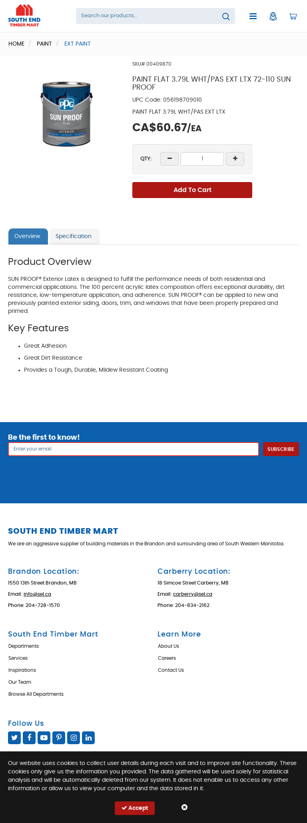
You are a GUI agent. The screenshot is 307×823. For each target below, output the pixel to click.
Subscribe (280, 449)
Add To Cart (192, 190)
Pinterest (58, 737)
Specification (74, 236)
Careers (167, 658)
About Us (168, 646)
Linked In (88, 737)
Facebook (29, 737)
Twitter (14, 737)
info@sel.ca (37, 594)
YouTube (44, 737)
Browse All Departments (36, 694)
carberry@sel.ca (192, 594)
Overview (27, 236)
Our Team (19, 682)
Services (18, 658)
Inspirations (22, 670)
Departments (23, 646)
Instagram (73, 737)
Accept (135, 808)
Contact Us (171, 670)
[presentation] (153, 473)
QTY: (146, 159)
